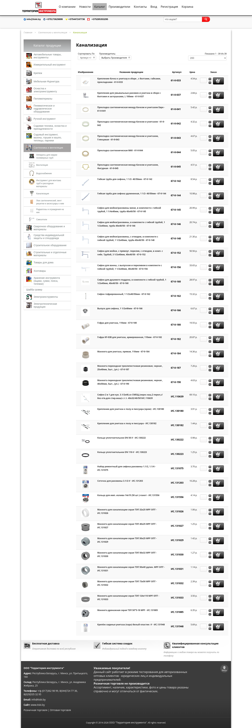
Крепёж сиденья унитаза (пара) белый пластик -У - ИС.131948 (131, 624)
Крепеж (38, 73)
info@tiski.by (38, 699)
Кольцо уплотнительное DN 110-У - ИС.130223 (122, 452)
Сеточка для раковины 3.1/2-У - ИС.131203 (120, 480)
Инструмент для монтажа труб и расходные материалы (48, 183)
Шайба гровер (34, 289)
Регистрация (169, 7)
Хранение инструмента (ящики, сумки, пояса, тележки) (47, 280)
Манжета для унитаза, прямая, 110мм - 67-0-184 (123, 351)
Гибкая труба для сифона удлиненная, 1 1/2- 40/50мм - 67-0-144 (131, 193)
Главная (28, 32)
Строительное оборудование (50, 245)
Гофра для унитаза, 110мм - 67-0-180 (117, 322)
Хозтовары (40, 270)
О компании (67, 7)
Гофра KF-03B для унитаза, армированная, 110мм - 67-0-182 (129, 337)
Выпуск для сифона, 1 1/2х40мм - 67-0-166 (119, 308)
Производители (119, 7)
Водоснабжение (44, 173)
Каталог (99, 7)
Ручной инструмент (45, 118)
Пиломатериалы (43, 98)
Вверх (224, 670)
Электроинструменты (46, 296)
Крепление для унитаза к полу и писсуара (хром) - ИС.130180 (130, 409)
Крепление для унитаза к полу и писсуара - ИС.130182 (126, 423)
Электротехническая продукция (45, 305)
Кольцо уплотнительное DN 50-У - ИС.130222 (121, 437)
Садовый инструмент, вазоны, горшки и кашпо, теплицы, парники (48, 137)
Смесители (41, 219)
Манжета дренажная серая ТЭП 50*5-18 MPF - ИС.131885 (127, 610)
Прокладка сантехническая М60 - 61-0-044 (120, 150)
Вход (153, 7)
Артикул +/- (86, 57)
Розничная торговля (35, 710)
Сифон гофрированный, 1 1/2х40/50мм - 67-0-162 (123, 294)
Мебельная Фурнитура (46, 81)
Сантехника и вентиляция (52, 32)
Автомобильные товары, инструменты (48, 56)
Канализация (42, 193)
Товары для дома (43, 262)
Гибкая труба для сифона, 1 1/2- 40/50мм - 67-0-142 (124, 179)
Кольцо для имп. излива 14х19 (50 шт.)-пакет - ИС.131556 (128, 495)
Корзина (187, 7)
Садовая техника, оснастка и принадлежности (50, 127)
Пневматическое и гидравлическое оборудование (44, 108)
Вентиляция (42, 165)
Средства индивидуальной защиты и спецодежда (49, 237)
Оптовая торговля (60, 710)
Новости (85, 7)
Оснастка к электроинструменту (45, 90)
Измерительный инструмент (50, 64)
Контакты (140, 7)
